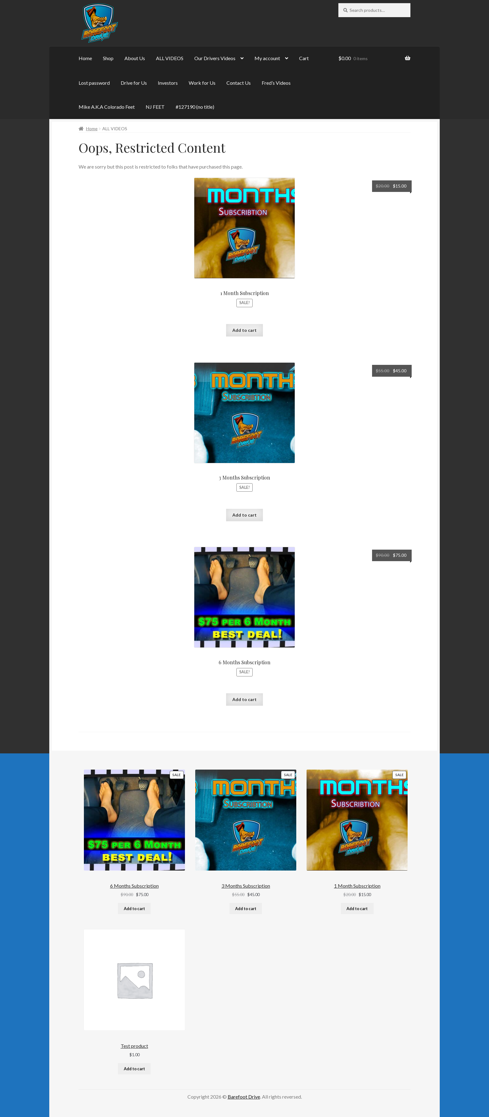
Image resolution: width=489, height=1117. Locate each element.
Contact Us (238, 83)
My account (267, 58)
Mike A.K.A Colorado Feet (107, 107)
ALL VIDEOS (169, 58)
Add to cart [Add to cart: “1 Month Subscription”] (357, 908)
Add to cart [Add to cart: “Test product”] (134, 1068)
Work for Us (202, 83)
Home (85, 58)
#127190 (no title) (195, 107)
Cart (304, 58)
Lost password (94, 83)
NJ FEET (155, 107)
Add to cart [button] (244, 330)
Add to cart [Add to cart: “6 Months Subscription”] (134, 908)
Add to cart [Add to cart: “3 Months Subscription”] (245, 908)
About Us (134, 58)
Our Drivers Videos (214, 58)
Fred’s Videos (276, 83)
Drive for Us (134, 83)
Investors (168, 83)
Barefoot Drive (244, 1097)
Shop (108, 58)
